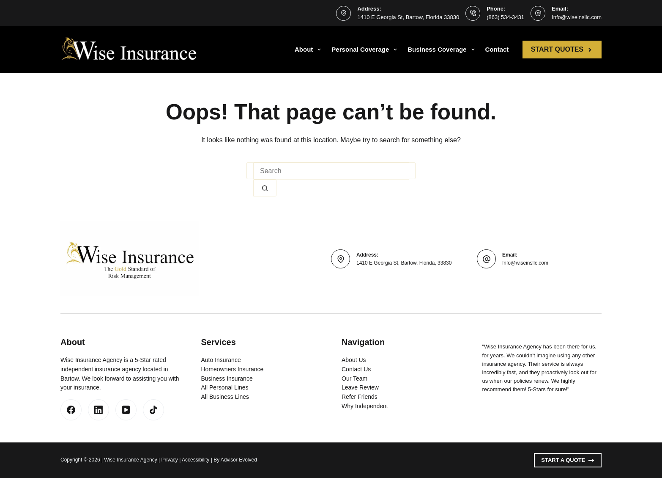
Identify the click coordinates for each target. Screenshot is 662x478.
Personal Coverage (365, 49)
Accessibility (195, 460)
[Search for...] (331, 171)
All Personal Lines (225, 387)
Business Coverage (443, 49)
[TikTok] (153, 409)
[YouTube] (126, 409)
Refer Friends (360, 396)
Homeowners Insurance (232, 369)
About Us (354, 359)
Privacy (169, 460)
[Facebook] (71, 409)
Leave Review (360, 387)
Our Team (354, 378)
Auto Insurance (221, 359)
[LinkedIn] (98, 409)
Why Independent (365, 406)
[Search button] (264, 188)
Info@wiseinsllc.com (577, 17)
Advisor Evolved (239, 460)
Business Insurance (227, 378)
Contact (497, 49)
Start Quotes (562, 49)
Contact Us (356, 369)
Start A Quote (567, 460)
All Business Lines (225, 396)
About (309, 49)
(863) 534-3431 (505, 17)
